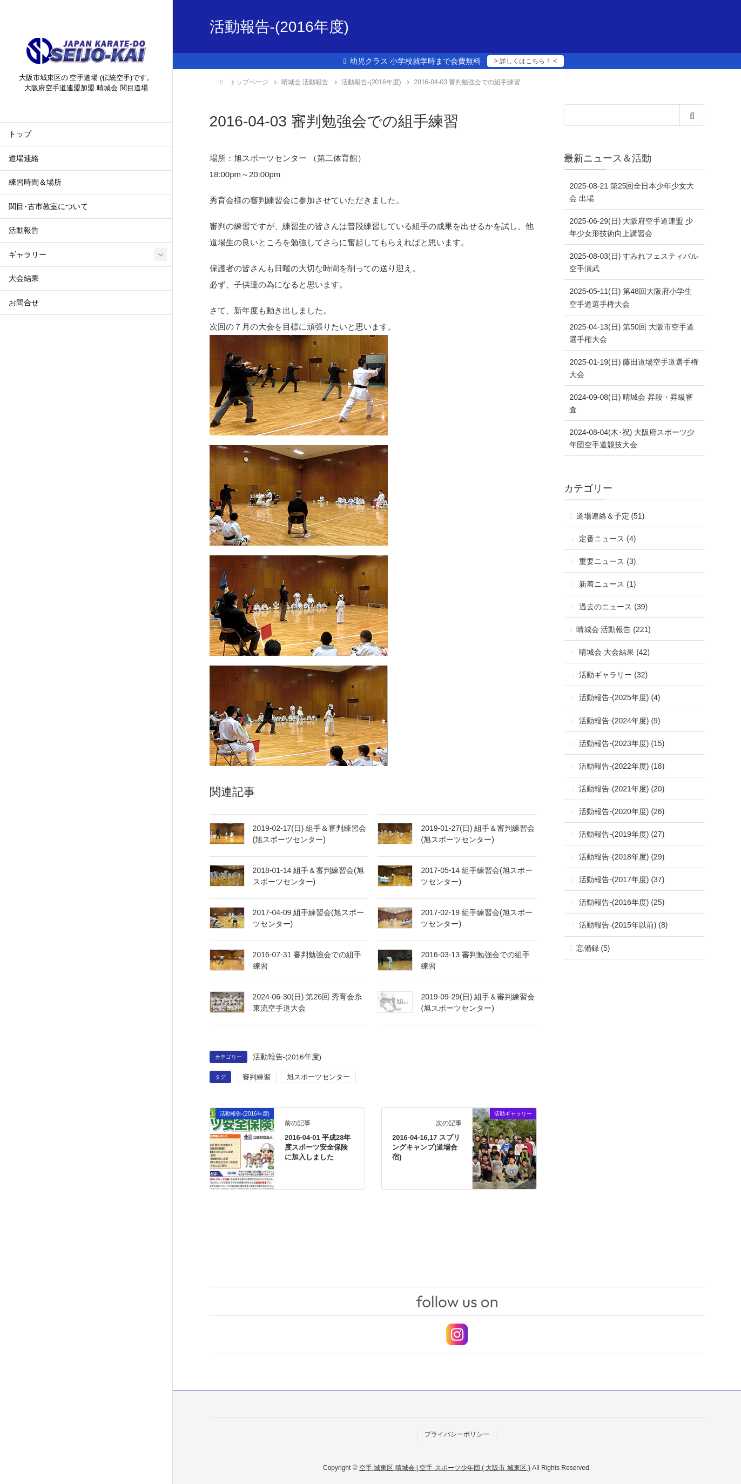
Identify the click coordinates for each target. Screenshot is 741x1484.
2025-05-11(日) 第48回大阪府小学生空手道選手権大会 (630, 297)
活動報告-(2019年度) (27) (621, 834)
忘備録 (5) (593, 948)
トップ (20, 136)
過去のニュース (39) (613, 606)
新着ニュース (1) (607, 584)
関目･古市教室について (48, 208)
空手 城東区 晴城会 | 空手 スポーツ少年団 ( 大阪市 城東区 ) (444, 1468)
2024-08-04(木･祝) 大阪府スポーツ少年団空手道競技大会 (632, 438)
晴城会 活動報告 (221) (613, 629)
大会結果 (24, 280)
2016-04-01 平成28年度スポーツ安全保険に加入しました (318, 1147)
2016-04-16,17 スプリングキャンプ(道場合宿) (426, 1147)
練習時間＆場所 (35, 184)
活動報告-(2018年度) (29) (621, 856)
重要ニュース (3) (607, 561)
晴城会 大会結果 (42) (614, 652)
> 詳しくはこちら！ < (525, 61)
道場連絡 (24, 160)
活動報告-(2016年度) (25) (621, 902)
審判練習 (256, 1077)
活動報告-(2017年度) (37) (621, 879)
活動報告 (24, 232)
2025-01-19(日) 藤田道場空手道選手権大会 (633, 368)
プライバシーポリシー (457, 1434)
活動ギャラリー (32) (613, 674)
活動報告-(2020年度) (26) (621, 811)
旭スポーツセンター (318, 1077)
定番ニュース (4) (607, 538)
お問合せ (24, 304)
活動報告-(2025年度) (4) (619, 697)
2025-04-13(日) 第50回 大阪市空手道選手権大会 (631, 333)
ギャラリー (27, 256)
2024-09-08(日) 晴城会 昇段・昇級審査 (631, 403)
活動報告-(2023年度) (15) (621, 743)
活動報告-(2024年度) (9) (619, 720)
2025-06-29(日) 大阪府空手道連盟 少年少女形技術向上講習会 (631, 227)
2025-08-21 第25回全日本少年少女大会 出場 (631, 192)
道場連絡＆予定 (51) (610, 516)
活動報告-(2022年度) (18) (621, 766)
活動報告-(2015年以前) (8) (623, 925)
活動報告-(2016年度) (287, 1057)
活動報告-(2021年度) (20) (621, 788)
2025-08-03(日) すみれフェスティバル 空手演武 (633, 262)
